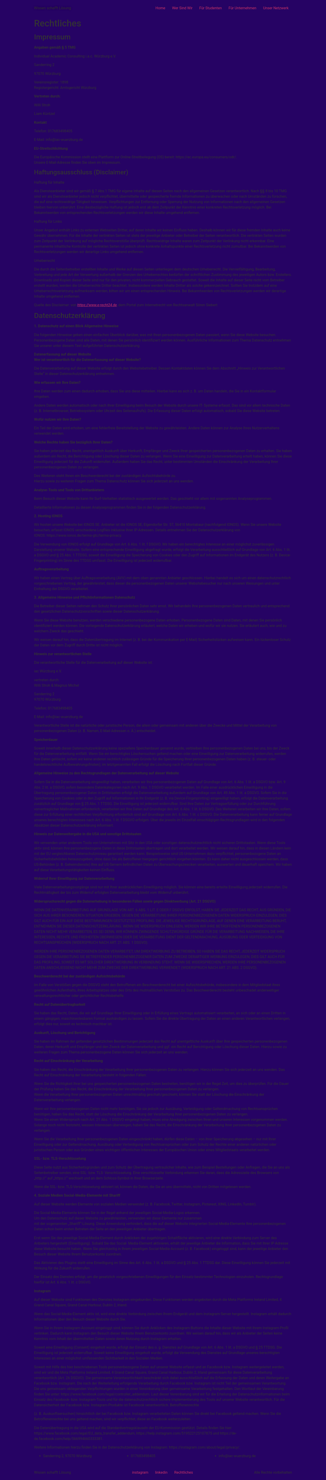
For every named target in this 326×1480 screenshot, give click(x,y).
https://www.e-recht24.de (97, 305)
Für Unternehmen (242, 8)
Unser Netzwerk (275, 8)
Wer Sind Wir (182, 8)
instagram (140, 1472)
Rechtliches (183, 1472)
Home (160, 8)
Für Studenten (210, 8)
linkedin (161, 1472)
